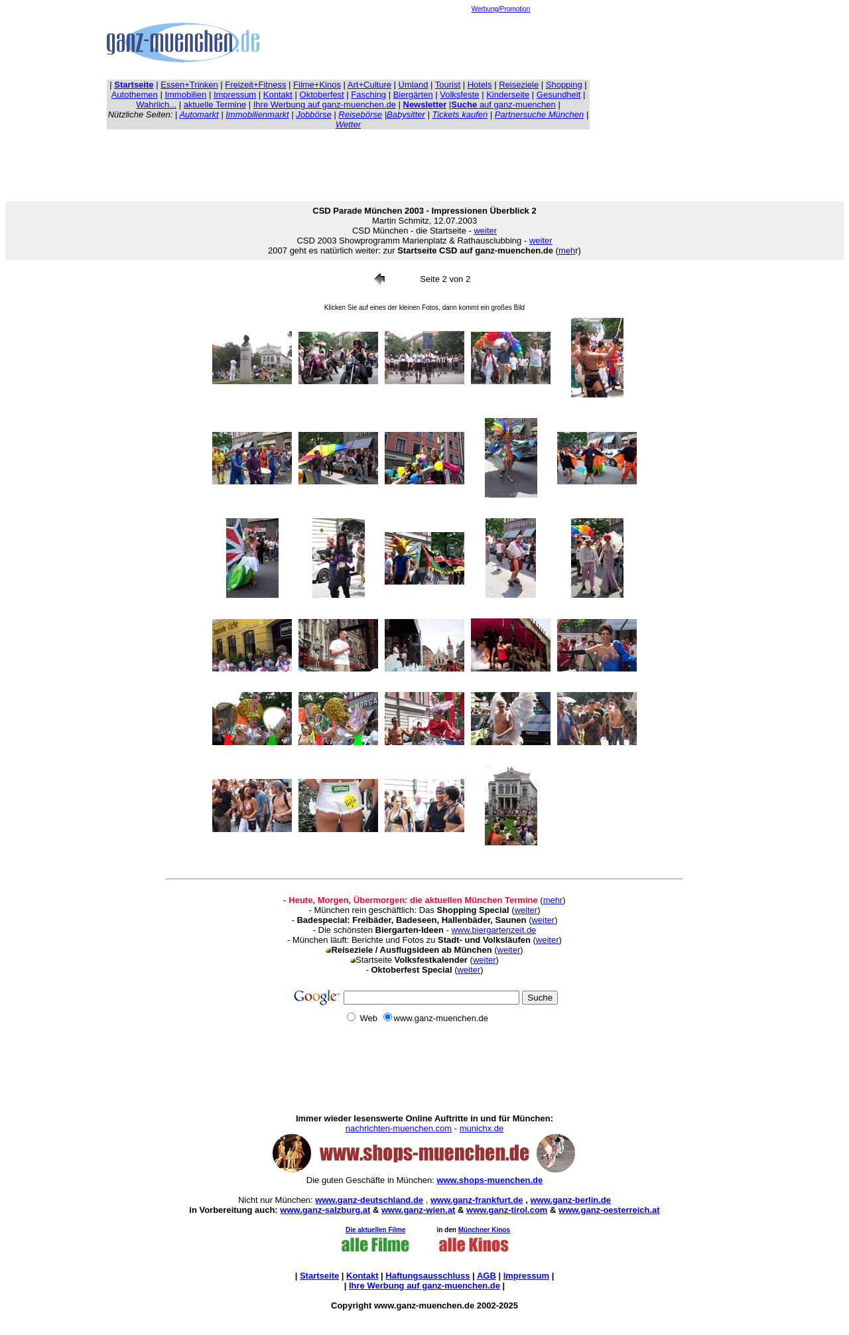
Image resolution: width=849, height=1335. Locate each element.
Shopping (564, 85)
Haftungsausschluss (427, 1276)
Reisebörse (360, 114)
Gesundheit (559, 95)
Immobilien (185, 95)
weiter (485, 231)
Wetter (348, 124)
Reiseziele (519, 85)
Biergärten (413, 95)
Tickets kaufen (460, 114)
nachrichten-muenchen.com (399, 1128)
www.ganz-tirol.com (506, 1210)
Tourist (447, 85)
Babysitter (406, 114)
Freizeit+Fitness (255, 85)
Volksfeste (459, 95)
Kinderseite (507, 95)
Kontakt (278, 95)
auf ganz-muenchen (503, 104)
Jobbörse (313, 114)
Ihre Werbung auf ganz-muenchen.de (324, 104)
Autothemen (134, 95)
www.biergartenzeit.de (493, 930)
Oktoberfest (322, 95)
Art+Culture (369, 85)
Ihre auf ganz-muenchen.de (424, 1286)
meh (566, 250)
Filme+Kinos (317, 85)
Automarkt (198, 114)
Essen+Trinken (189, 85)
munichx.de (481, 1128)
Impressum (235, 95)
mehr (553, 900)
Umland (413, 85)
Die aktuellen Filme (376, 1229)
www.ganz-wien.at (418, 1210)
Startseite (319, 1276)
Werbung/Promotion (501, 9)
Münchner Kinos (484, 1229)
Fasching (368, 95)
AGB (486, 1276)
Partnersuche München (539, 114)
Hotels (480, 85)
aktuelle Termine (215, 104)
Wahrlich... (156, 104)
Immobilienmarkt (257, 114)
